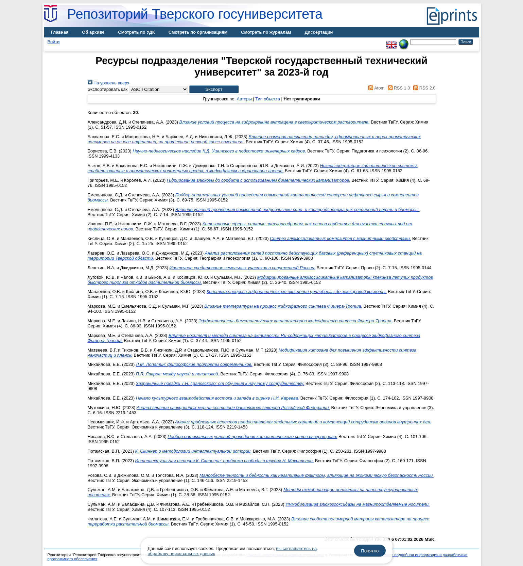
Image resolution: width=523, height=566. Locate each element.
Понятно (370, 550)
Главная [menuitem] (60, 32)
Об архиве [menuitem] (93, 32)
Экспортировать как (108, 89)
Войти (54, 41)
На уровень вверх (108, 82)
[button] (214, 89)
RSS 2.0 (423, 88)
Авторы (244, 98)
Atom (375, 88)
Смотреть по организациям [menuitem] (198, 32)
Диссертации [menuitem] (318, 32)
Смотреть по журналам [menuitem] (266, 32)
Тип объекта (267, 98)
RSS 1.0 (398, 88)
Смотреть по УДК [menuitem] (136, 32)
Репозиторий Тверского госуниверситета (195, 13)
